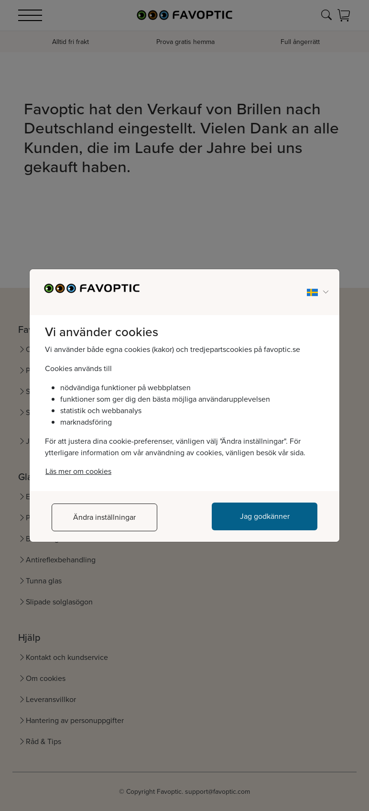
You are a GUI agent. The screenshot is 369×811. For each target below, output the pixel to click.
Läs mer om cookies (78, 471)
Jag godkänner (265, 516)
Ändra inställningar (104, 517)
